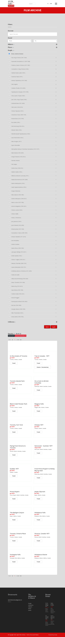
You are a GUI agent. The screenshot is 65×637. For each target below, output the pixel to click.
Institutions (30, 605)
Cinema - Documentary (43, 367)
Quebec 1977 (14, 469)
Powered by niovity (52, 634)
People (29, 603)
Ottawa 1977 (38, 425)
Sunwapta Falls (15, 555)
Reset (47, 327)
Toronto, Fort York (16, 425)
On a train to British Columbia (41, 382)
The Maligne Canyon (17, 513)
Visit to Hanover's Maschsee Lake (53, 617)
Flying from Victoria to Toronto (18, 447)
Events (29, 610)
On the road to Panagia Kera (46, 605)
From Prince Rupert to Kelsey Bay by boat (44, 470)
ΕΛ (47, 3)
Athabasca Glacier (40, 555)
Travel (13, 363)
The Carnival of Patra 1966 (46, 617)
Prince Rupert (14, 492)
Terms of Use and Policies (32, 634)
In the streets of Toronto (18, 356)
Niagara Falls (39, 404)
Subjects (30, 607)
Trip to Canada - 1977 (41, 356)
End (20, 339)
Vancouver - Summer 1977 (43, 446)
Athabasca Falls (39, 513)
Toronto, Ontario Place (18, 534)
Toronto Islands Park (17, 381)
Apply (53, 327)
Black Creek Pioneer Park (18, 404)
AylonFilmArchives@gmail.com (15, 600)
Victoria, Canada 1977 (41, 534)
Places (29, 608)
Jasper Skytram (39, 492)
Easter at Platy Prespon (52, 604)
